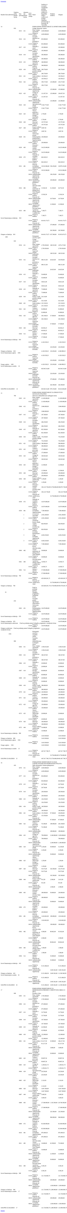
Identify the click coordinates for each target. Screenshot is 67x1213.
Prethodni (3, 1)
